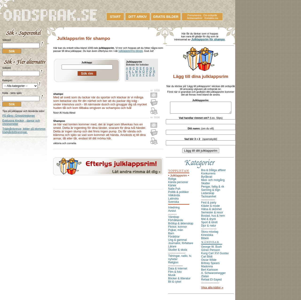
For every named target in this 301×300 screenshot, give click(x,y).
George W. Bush (211, 248)
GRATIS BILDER (165, 17)
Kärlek (172, 187)
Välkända (174, 197)
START (115, 17)
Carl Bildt (207, 258)
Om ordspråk (210, 15)
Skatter (205, 185)
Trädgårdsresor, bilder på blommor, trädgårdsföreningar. (24, 130)
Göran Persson (210, 252)
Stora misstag (209, 233)
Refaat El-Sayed (211, 281)
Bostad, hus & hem (213, 217)
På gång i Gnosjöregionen (18, 115)
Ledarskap (207, 195)
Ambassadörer (194, 18)
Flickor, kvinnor (177, 229)
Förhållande (175, 222)
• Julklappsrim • (178, 177)
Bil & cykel (174, 283)
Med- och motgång (213, 182)
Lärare (172, 248)
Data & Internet (177, 270)
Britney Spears (210, 265)
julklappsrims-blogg (131, 51)
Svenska (173, 204)
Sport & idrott (209, 224)
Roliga (172, 181)
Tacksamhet (208, 198)
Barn (171, 235)
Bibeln (205, 240)
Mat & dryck (208, 221)
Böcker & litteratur (179, 280)
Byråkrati (206, 179)
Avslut (172, 213)
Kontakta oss (211, 18)
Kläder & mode (210, 208)
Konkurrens (208, 175)
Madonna (207, 268)
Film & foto (175, 274)
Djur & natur (208, 227)
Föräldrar (174, 238)
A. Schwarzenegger (213, 275)
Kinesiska (207, 237)
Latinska (173, 200)
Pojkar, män (175, 232)
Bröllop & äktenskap (180, 225)
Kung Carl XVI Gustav (215, 255)
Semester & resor (212, 214)
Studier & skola (177, 252)
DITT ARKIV (137, 17)
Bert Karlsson (209, 271)
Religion (173, 264)
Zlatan (205, 278)
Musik (171, 277)
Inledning (174, 209)
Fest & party (208, 204)
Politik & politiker (178, 194)
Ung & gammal (177, 242)
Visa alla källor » (212, 289)
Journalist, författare (180, 245)
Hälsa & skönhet (211, 211)
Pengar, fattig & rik (212, 188)
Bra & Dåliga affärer (213, 172)
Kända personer (178, 184)
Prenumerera (194, 15)
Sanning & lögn (210, 192)
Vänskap (173, 219)
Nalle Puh (174, 190)
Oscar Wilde (208, 262)
